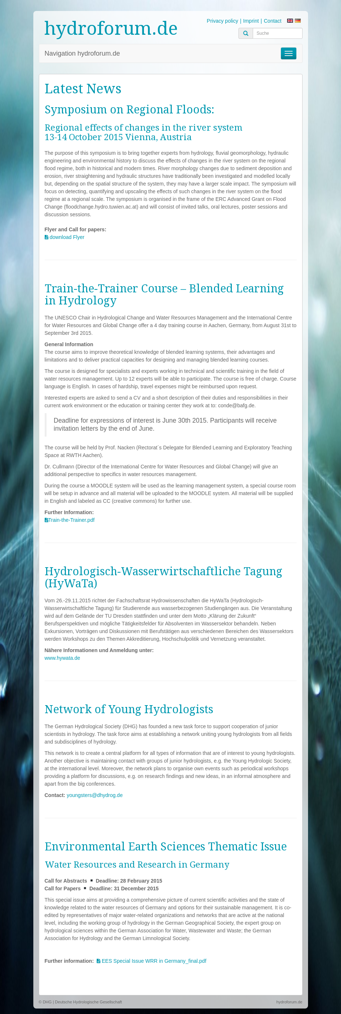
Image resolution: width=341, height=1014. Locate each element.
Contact (272, 21)
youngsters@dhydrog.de (95, 795)
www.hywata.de (62, 658)
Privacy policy (222, 21)
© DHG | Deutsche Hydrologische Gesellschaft (80, 1002)
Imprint (251, 21)
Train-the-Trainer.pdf (71, 520)
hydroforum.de (111, 28)
